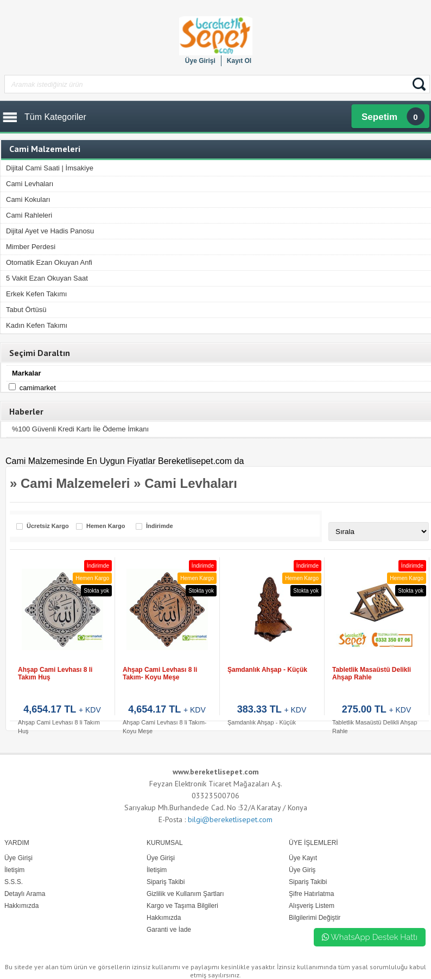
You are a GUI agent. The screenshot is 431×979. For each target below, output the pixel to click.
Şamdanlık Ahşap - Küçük (267, 669)
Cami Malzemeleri (75, 483)
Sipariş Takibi (308, 882)
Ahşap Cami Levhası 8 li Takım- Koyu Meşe (160, 673)
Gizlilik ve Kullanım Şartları (185, 894)
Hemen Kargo (105, 526)
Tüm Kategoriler (55, 117)
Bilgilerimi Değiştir (314, 917)
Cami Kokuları (28, 199)
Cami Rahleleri (29, 215)
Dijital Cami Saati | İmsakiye (49, 168)
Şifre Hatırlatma (311, 894)
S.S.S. (13, 882)
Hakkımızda (164, 917)
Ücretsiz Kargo (48, 526)
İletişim (157, 870)
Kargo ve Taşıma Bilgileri (182, 906)
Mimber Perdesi (30, 247)
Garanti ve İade (169, 929)
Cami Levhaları (29, 184)
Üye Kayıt (303, 858)
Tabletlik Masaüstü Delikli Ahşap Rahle (371, 673)
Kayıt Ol (239, 61)
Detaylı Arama (24, 894)
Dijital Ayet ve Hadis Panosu (50, 231)
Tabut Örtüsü (26, 310)
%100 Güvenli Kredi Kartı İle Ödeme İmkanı (80, 429)
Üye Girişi (200, 61)
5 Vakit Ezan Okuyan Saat (47, 278)
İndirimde (159, 526)
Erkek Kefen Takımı (36, 294)
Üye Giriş (302, 870)
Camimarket (38, 388)
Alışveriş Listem (311, 906)
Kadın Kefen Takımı (36, 325)
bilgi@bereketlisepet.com (230, 819)
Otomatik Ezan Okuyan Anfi (49, 262)
